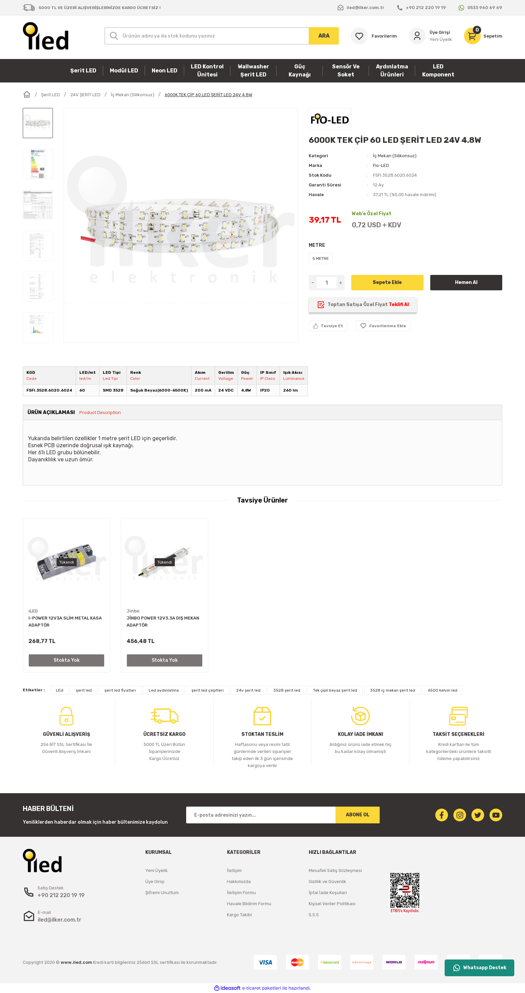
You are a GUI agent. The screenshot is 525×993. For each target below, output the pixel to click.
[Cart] (483, 35)
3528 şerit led (286, 690)
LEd (59, 690)
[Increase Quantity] (340, 282)
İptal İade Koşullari (328, 892)
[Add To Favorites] (383, 325)
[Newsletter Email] (283, 815)
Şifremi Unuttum (162, 892)
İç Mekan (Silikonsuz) (395, 155)
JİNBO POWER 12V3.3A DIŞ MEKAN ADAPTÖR (163, 622)
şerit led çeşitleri (208, 690)
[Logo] (45, 36)
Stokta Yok (67, 660)
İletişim (234, 870)
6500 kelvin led (442, 690)
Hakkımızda (239, 881)
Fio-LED (381, 165)
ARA (323, 36)
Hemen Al (466, 282)
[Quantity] (327, 282)
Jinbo (133, 611)
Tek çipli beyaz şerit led (335, 690)
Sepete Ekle (387, 282)
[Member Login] (430, 35)
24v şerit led (248, 690)
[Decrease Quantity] (313, 282)
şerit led (84, 690)
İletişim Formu (241, 892)
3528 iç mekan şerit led (392, 690)
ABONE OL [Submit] (358, 815)
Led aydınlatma (164, 690)
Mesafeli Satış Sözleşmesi (335, 870)
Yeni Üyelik (156, 870)
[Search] (221, 36)
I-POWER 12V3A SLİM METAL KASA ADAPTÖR (65, 622)
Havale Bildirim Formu (249, 903)
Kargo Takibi (239, 914)
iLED (33, 611)
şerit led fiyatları (120, 690)
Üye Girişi (154, 881)
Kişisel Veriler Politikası (332, 903)
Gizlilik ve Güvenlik (327, 881)
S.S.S (314, 914)
